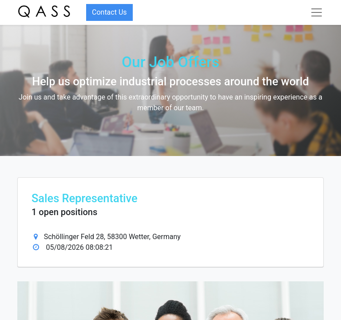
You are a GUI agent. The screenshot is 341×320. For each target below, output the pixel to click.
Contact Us (109, 12)
